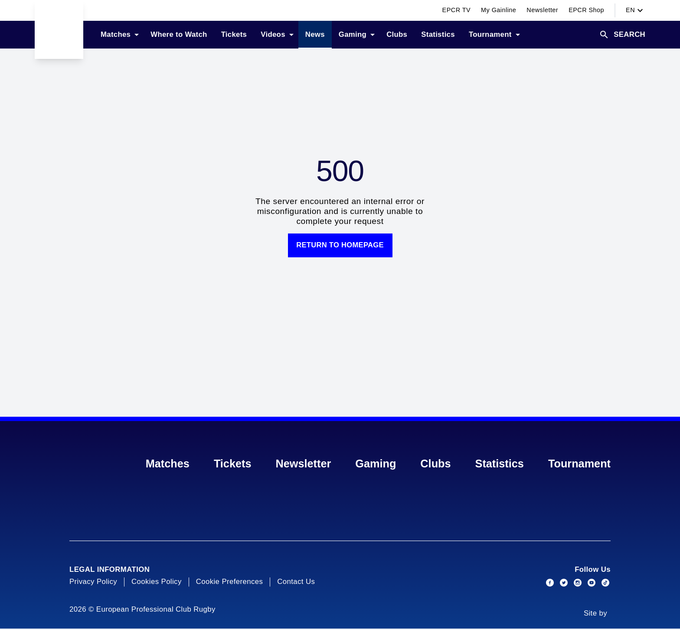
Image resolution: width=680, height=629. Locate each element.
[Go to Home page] (59, 29)
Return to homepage (340, 245)
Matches (168, 464)
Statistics (499, 464)
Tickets (233, 464)
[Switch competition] (101, 10)
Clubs (435, 464)
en (635, 10)
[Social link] (550, 583)
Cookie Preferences (229, 582)
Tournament (579, 464)
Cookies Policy (156, 582)
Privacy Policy (93, 582)
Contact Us (296, 582)
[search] (622, 35)
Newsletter (303, 464)
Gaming (375, 464)
